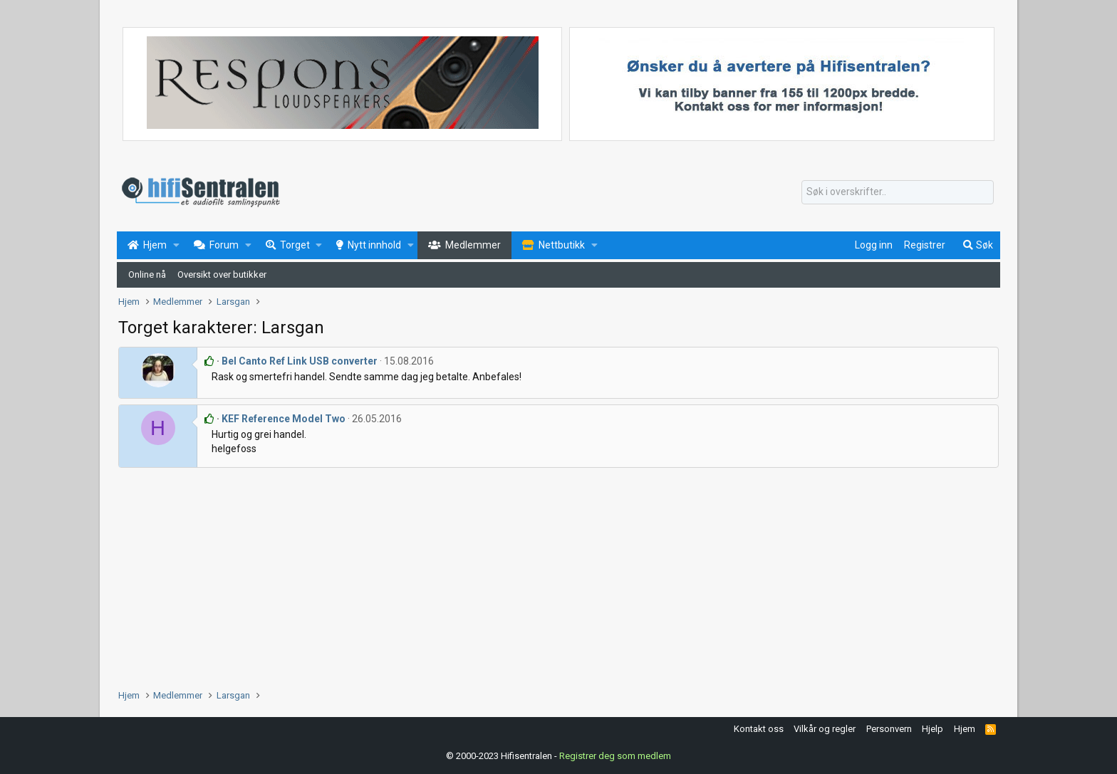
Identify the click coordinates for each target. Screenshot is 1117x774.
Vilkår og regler (825, 728)
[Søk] (897, 192)
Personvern (889, 728)
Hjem (964, 728)
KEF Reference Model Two (284, 418)
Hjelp (932, 728)
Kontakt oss (759, 728)
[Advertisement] (545, 574)
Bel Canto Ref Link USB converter (300, 361)
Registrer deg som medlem (615, 756)
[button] (176, 245)
